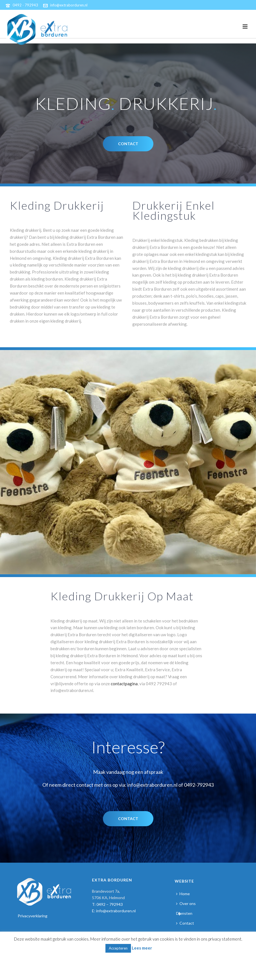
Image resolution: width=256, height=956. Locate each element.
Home (183, 893)
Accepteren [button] (118, 948)
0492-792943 (199, 785)
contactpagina (124, 683)
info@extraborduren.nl (68, 5)
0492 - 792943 (25, 5)
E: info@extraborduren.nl (114, 910)
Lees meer (142, 947)
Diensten (184, 913)
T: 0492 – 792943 (107, 904)
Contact (185, 923)
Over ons (186, 903)
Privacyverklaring (32, 915)
